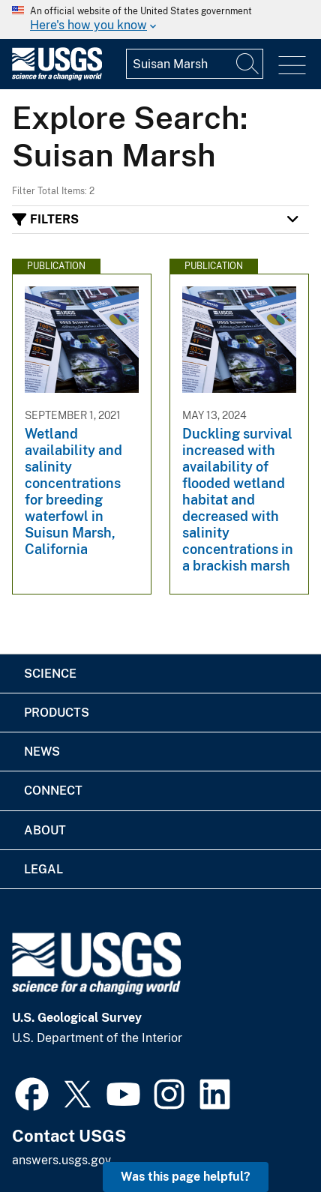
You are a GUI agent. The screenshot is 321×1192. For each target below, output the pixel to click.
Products (56, 712)
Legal (43, 869)
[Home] (57, 77)
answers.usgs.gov (61, 1160)
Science (50, 673)
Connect (53, 790)
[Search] (248, 64)
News (42, 751)
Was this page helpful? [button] (185, 1177)
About (45, 830)
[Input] (194, 64)
